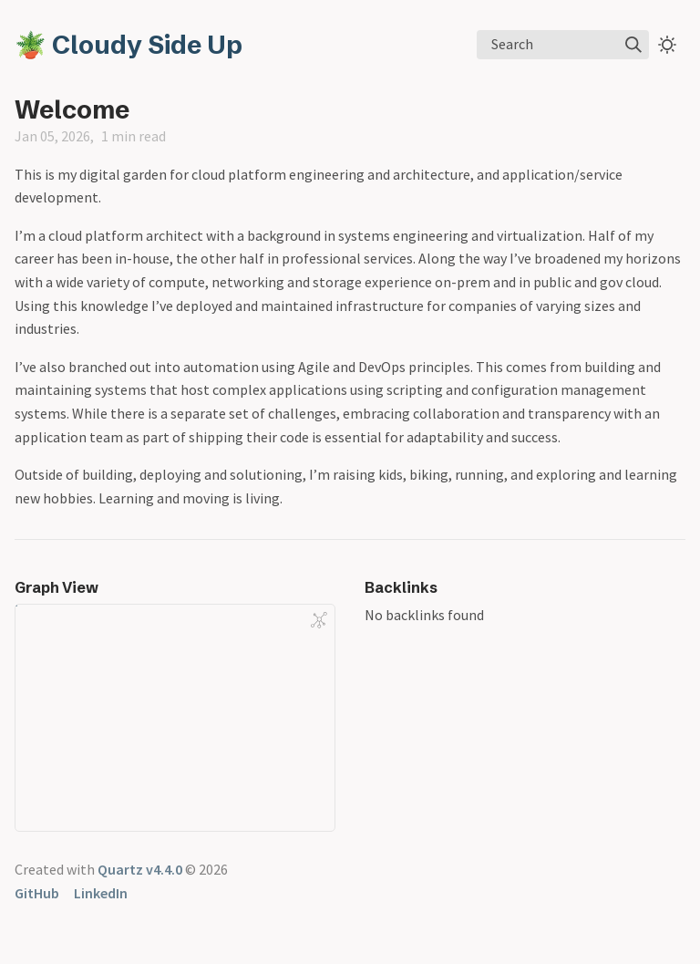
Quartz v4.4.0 (140, 869)
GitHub (37, 893)
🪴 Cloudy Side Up (128, 44)
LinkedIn (101, 893)
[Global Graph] (319, 620)
